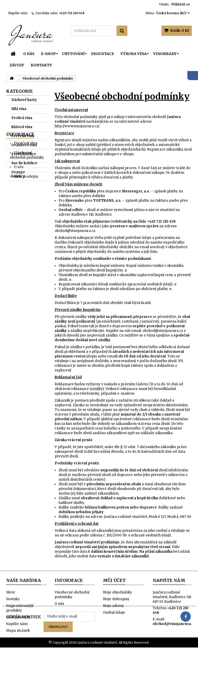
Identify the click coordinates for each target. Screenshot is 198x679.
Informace (20, 190)
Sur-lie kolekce (24, 163)
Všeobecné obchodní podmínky (27, 210)
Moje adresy (113, 606)
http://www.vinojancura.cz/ (77, 126)
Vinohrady (165, 53)
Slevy (10, 592)
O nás (29, 53)
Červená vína (22, 136)
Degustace (102, 53)
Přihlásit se (180, 4)
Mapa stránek (18, 630)
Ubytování (73, 53)
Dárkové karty (24, 100)
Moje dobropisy (116, 599)
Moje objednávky (117, 592)
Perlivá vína (21, 118)
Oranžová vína (24, 145)
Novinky (13, 599)
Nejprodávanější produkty (20, 608)
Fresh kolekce (23, 154)
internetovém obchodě (147, 117)
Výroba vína (133, 53)
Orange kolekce (18, 174)
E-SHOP (48, 53)
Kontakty (41, 65)
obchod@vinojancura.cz (75, 231)
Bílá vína (18, 109)
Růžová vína (21, 127)
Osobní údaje (114, 612)
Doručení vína (25, 199)
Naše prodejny (25, 232)
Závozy (17, 65)
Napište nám (18, 13)
